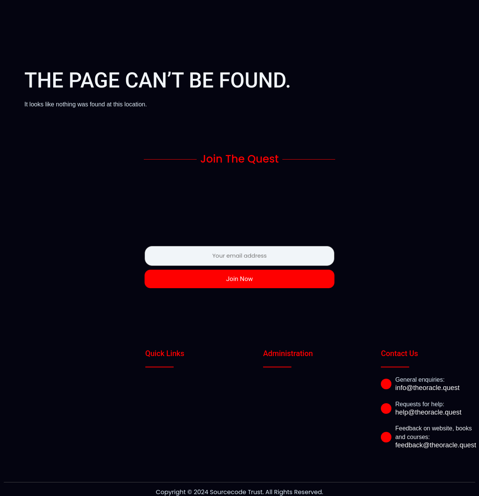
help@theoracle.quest (428, 398)
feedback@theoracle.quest (435, 431)
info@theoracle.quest (427, 374)
